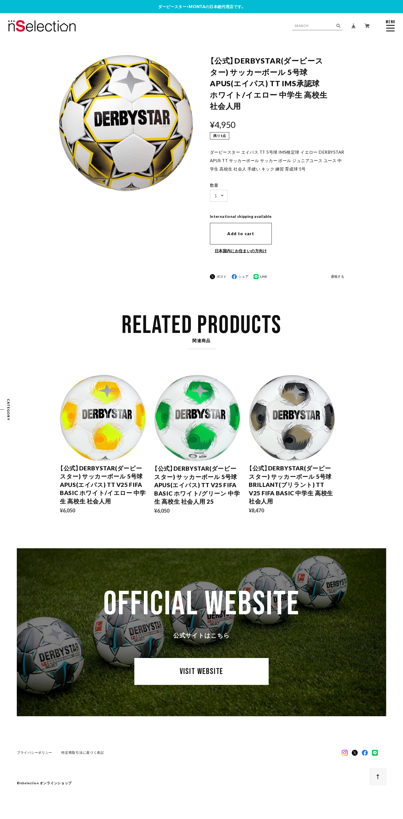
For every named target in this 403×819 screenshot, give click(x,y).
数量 (214, 185)
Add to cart (240, 233)
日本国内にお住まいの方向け (241, 250)
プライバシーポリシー (34, 754)
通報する (337, 277)
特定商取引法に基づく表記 (82, 754)
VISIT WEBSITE (201, 675)
